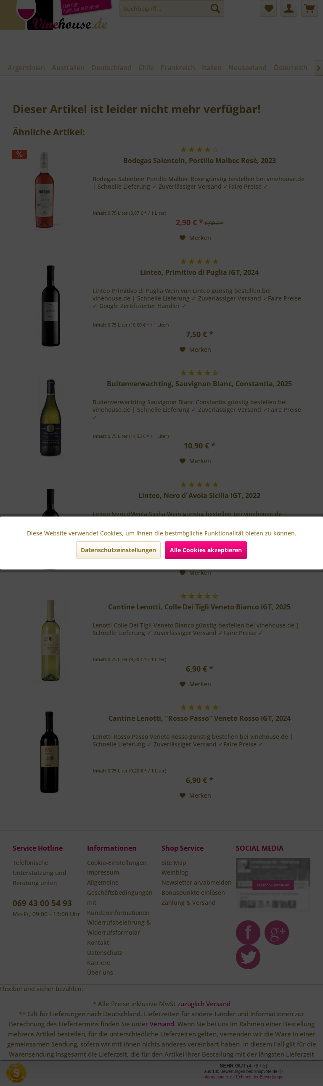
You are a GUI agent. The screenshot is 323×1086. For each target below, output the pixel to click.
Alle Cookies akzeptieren (206, 550)
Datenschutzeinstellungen (118, 550)
